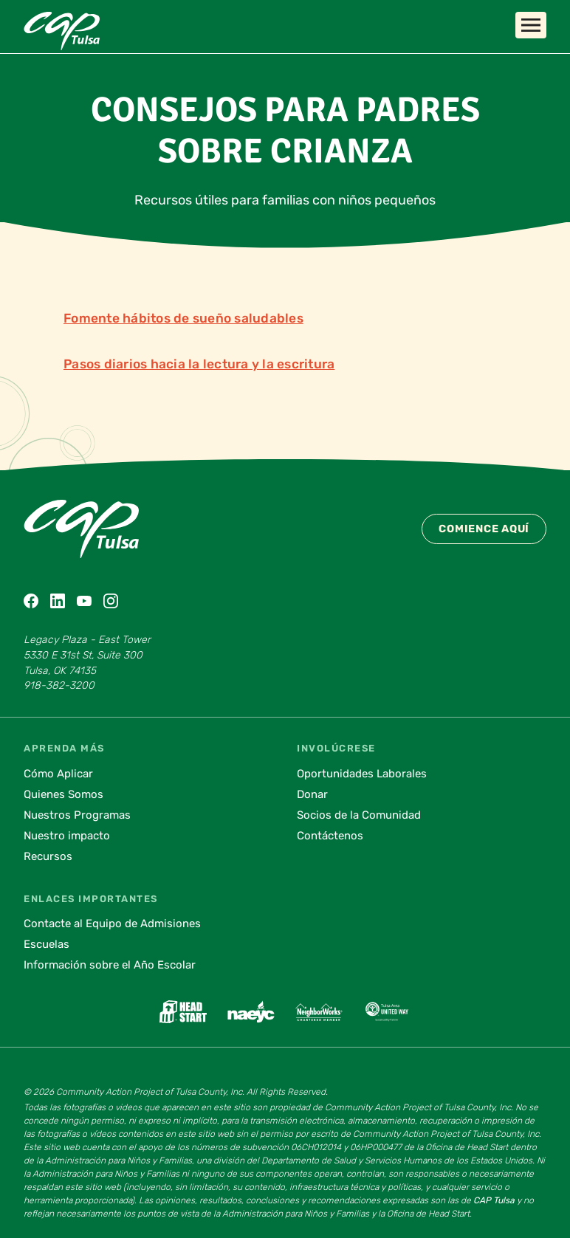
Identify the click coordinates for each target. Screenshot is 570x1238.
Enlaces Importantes (91, 898)
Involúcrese (336, 748)
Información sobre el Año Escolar (110, 965)
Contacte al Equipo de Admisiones (112, 923)
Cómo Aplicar (58, 773)
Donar (312, 794)
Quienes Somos (63, 794)
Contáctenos (330, 835)
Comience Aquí (484, 529)
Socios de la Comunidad (359, 815)
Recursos (48, 856)
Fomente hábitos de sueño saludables (183, 318)
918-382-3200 (59, 685)
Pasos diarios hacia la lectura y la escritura (198, 364)
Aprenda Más (64, 748)
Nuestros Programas (77, 815)
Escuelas (46, 944)
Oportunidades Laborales (362, 773)
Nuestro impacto (67, 835)
